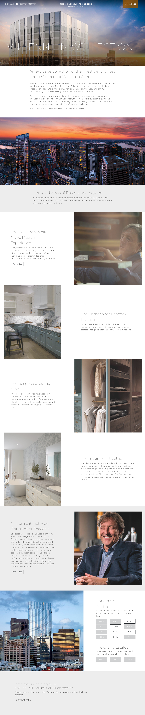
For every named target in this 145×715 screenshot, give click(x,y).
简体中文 (23, 4)
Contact (9, 4)
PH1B (115, 632)
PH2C (129, 621)
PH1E (115, 637)
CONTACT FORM (23, 700)
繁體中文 (32, 4)
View (32, 109)
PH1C (129, 632)
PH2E (115, 626)
